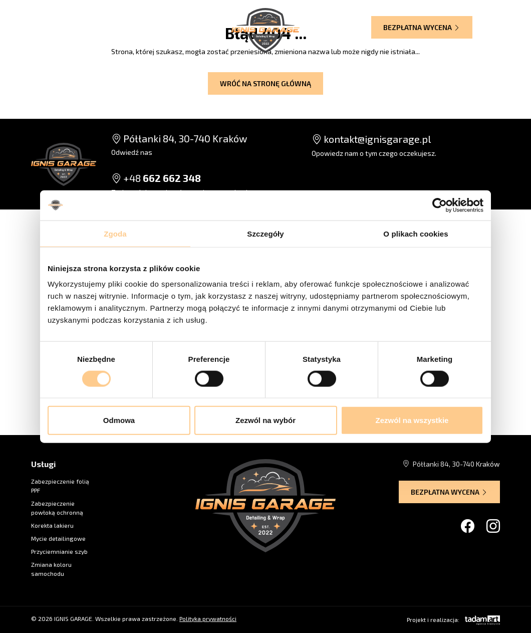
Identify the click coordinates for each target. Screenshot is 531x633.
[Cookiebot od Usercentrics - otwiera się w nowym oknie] (439, 205)
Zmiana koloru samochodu (51, 569)
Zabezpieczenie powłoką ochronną (57, 508)
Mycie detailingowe (58, 538)
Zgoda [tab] (115, 233)
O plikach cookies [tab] (415, 233)
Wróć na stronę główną (265, 83)
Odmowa (119, 420)
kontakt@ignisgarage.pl (371, 139)
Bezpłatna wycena (421, 27)
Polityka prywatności (207, 618)
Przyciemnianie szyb (59, 551)
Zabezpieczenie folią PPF (60, 486)
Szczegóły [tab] (265, 233)
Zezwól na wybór (265, 420)
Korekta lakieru (52, 525)
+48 (156, 178)
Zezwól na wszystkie (412, 420)
